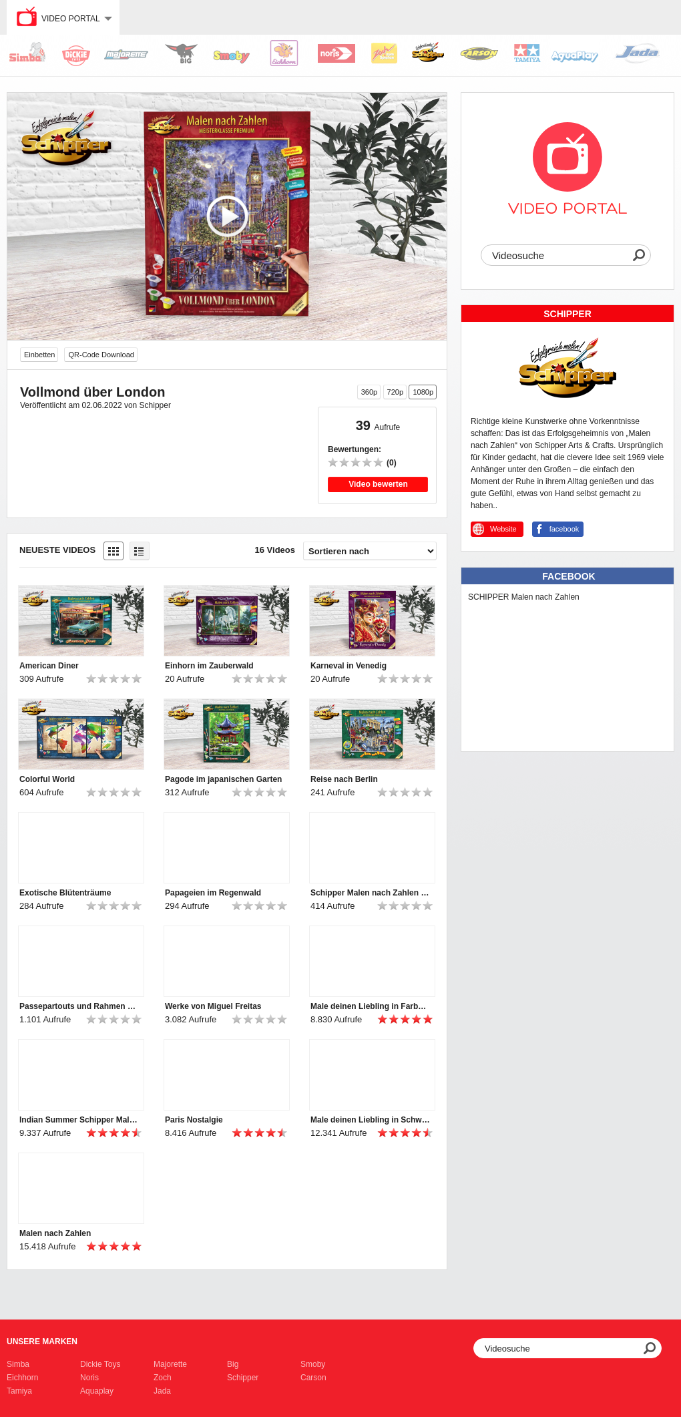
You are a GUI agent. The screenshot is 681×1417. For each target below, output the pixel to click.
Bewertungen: (354, 449)
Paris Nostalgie (194, 1120)
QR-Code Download (101, 355)
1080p (423, 392)
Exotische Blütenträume (65, 892)
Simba (18, 1364)
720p (395, 392)
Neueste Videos (57, 550)
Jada (162, 1391)
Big (232, 1364)
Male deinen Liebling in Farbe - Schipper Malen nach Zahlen (370, 1006)
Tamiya (19, 1391)
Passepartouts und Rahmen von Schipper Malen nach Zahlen (79, 1006)
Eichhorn (22, 1377)
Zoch (163, 1377)
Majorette (170, 1364)
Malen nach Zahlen (55, 1233)
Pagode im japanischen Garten (223, 779)
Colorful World (47, 779)
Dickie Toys (100, 1364)
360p (369, 392)
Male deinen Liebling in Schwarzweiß (370, 1120)
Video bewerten (378, 484)
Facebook (568, 576)
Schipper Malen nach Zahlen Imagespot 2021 (370, 892)
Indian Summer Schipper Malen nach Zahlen (79, 1120)
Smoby (312, 1364)
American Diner (49, 665)
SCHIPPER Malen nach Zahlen (524, 597)
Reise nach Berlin (344, 779)
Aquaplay (97, 1391)
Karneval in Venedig (348, 665)
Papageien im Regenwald (213, 892)
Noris (89, 1377)
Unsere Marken (42, 1341)
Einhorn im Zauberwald (209, 665)
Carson (313, 1377)
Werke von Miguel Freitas (213, 1006)
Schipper (242, 1377)
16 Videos (275, 550)
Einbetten (39, 355)
